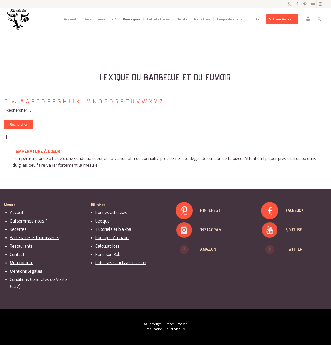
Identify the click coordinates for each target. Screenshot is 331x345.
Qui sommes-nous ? (28, 221)
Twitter (294, 249)
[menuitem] (70, 19)
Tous (10, 101)
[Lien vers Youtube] (312, 4)
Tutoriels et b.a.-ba (113, 229)
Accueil (17, 212)
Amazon (208, 249)
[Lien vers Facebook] (297, 4)
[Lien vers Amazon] (289, 4)
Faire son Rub (108, 254)
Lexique (102, 221)
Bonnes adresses (111, 212)
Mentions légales (26, 271)
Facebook (295, 210)
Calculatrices (107, 246)
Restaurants (21, 246)
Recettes (18, 229)
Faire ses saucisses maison (120, 262)
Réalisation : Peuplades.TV (165, 329)
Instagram (210, 229)
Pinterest (210, 210)
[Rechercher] (319, 19)
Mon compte (21, 262)
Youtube (294, 229)
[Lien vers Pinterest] (305, 4)
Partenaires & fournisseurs (34, 237)
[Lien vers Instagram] (320, 4)
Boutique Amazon (112, 237)
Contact (17, 254)
